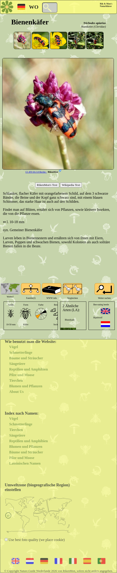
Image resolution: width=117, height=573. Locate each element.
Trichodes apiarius (94, 23)
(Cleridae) (100, 26)
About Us (16, 392)
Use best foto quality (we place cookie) (36, 540)
